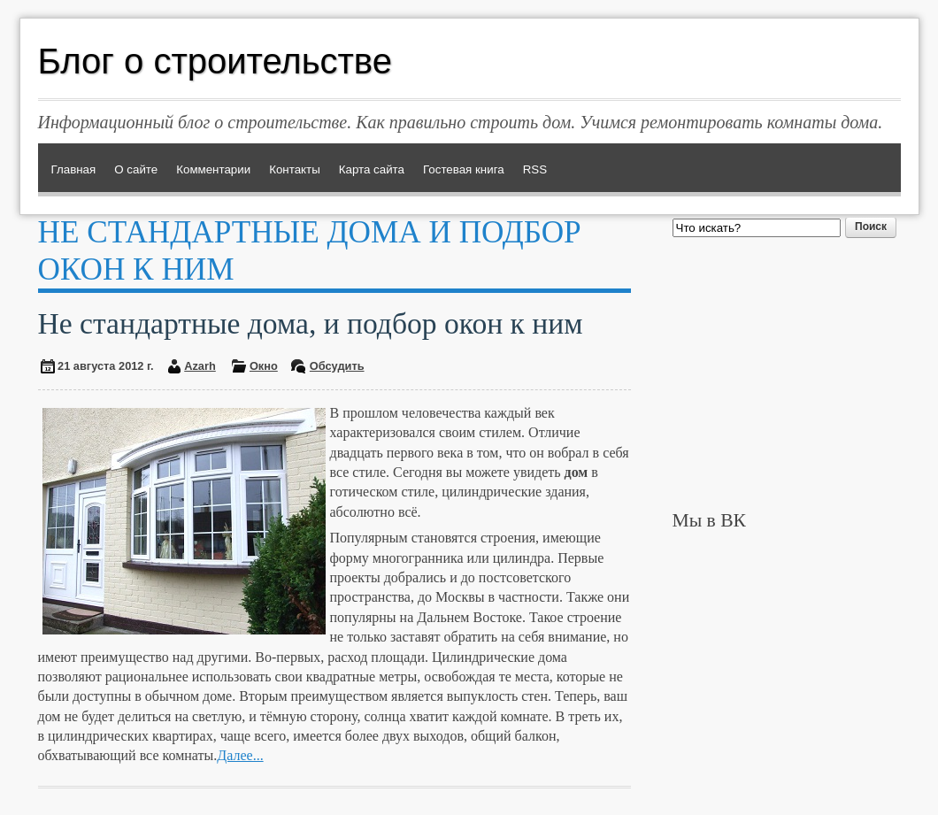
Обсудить (337, 366)
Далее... (240, 755)
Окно (264, 366)
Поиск (871, 226)
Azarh (200, 366)
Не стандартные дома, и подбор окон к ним (310, 323)
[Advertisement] (786, 373)
